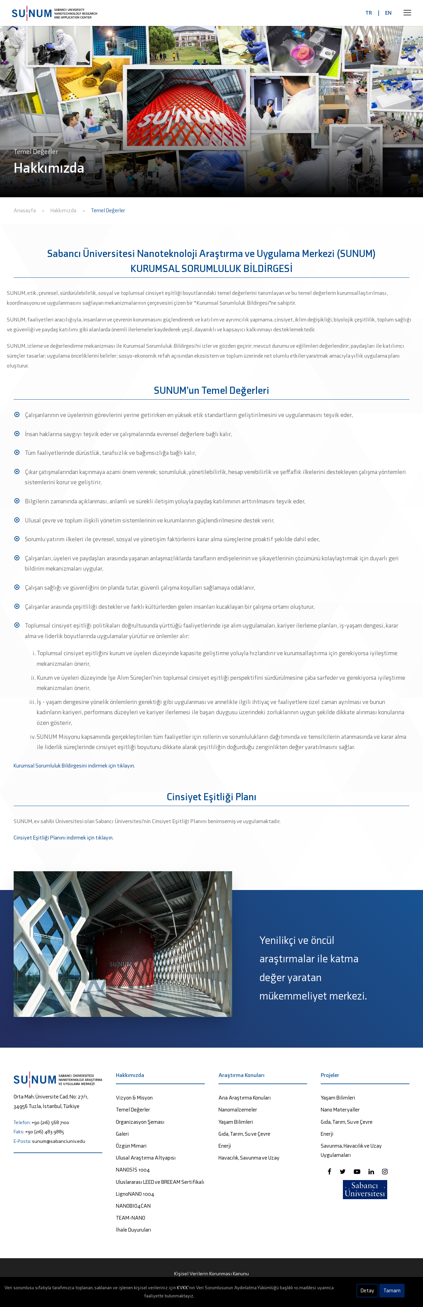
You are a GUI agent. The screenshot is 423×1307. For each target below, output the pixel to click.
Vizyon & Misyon (134, 1097)
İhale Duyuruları (133, 1229)
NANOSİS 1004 (133, 1169)
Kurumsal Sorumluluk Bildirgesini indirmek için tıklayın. (74, 765)
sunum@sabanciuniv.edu (58, 1141)
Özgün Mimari (131, 1146)
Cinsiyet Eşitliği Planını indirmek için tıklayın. (64, 837)
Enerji (224, 1146)
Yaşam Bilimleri (235, 1122)
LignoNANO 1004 (135, 1194)
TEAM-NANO (130, 1218)
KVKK (182, 1288)
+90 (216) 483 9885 (44, 1132)
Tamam (392, 1290)
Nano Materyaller (340, 1109)
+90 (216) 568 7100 (50, 1122)
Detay (367, 1290)
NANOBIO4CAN (133, 1206)
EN (388, 13)
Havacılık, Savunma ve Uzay (249, 1157)
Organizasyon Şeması (140, 1122)
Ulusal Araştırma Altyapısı (146, 1157)
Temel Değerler (133, 1109)
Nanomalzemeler (237, 1109)
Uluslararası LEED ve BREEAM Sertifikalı (160, 1182)
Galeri (122, 1134)
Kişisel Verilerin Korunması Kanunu (211, 1273)
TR (368, 13)
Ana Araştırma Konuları (244, 1097)
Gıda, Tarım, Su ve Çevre (244, 1134)
